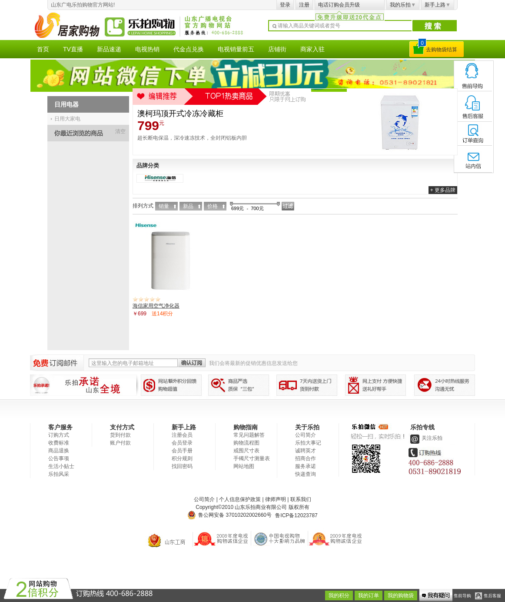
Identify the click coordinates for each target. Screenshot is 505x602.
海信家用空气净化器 (156, 306)
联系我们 (300, 499)
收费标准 (58, 443)
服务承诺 (305, 466)
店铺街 (277, 49)
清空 (120, 131)
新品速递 (109, 49)
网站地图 (243, 466)
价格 (212, 206)
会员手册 (182, 451)
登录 (285, 5)
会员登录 (182, 443)
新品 (188, 206)
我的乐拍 (403, 5)
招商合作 (305, 458)
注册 (304, 5)
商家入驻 (312, 49)
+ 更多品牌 (442, 190)
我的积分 (339, 595)
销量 (164, 206)
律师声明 (275, 499)
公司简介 (305, 435)
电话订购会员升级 (339, 5)
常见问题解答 (249, 435)
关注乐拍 (425, 438)
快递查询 (305, 474)
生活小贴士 (61, 466)
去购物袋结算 (441, 50)
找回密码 (182, 466)
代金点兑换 (188, 49)
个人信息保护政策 (240, 499)
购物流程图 (246, 443)
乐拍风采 (58, 474)
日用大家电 (67, 119)
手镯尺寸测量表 (251, 458)
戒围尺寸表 (246, 451)
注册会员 (182, 435)
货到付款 (120, 435)
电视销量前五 (236, 49)
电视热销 (147, 49)
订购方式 (58, 435)
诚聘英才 (305, 451)
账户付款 (120, 443)
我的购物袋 (401, 595)
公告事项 (58, 458)
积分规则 (182, 458)
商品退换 (58, 451)
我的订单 (368, 595)
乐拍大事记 (308, 443)
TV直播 (73, 49)
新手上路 (438, 5)
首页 (43, 49)
